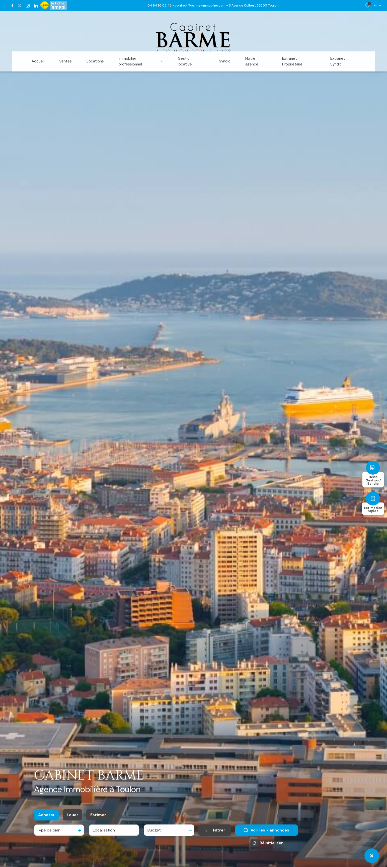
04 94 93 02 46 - (161, 5)
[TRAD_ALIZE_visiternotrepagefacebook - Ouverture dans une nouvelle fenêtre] (12, 5)
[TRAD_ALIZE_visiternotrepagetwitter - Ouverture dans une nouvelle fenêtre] (19, 6)
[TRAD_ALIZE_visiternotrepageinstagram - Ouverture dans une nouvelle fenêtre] (28, 6)
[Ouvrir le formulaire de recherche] (214, 833)
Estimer (98, 818)
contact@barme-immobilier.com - (202, 5)
